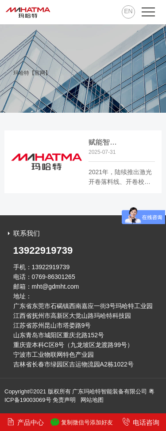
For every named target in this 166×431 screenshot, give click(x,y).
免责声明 (64, 400)
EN (128, 11)
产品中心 (25, 422)
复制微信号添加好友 (81, 422)
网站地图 (92, 400)
